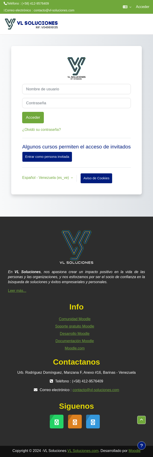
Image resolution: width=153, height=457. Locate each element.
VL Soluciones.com (82, 451)
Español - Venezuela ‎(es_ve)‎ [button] (46, 178)
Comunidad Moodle (75, 319)
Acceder (142, 7)
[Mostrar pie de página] (141, 445)
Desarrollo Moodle (75, 334)
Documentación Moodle (74, 341)
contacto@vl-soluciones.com (54, 10)
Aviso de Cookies (96, 178)
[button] (127, 7)
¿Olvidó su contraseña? (41, 130)
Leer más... (17, 291)
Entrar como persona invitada (47, 157)
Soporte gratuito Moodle (74, 326)
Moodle (134, 451)
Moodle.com (74, 348)
